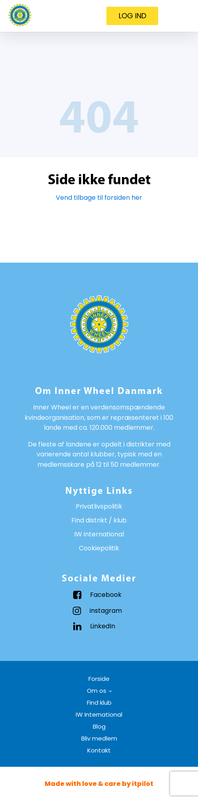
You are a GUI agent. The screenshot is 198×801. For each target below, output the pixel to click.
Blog (99, 726)
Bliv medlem (99, 738)
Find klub (99, 702)
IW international (99, 534)
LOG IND (132, 16)
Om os (96, 690)
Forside (99, 678)
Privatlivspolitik (99, 506)
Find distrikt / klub (99, 520)
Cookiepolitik (99, 548)
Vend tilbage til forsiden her (99, 197)
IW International (99, 714)
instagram (106, 610)
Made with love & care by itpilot (99, 783)
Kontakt (99, 750)
